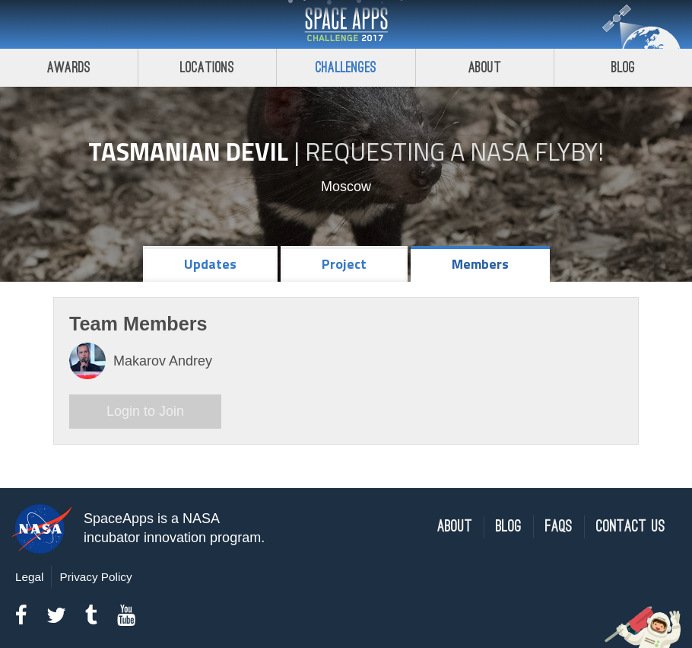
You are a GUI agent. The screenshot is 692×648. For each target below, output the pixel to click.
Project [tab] (344, 264)
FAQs (559, 526)
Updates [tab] (210, 264)
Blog (509, 526)
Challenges (346, 67)
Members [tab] (480, 264)
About (484, 67)
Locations (207, 67)
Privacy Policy (95, 576)
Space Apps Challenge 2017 (346, 24)
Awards (68, 67)
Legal (29, 576)
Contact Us (630, 526)
